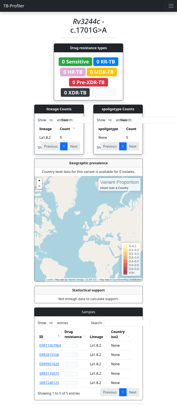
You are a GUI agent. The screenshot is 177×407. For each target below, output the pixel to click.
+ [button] (39, 180)
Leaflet (49, 279)
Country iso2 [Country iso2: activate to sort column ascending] (122, 334)
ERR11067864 (50, 345)
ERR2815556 (49, 354)
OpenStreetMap (120, 279)
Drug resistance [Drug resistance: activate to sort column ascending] (73, 334)
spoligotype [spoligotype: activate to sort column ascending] (108, 129)
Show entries (53, 120)
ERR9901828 (49, 364)
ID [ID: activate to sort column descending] (41, 336)
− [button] (39, 186)
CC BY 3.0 (90, 279)
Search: (91, 120)
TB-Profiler (13, 6)
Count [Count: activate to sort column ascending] (65, 129)
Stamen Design (76, 279)
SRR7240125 (49, 382)
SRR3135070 (49, 373)
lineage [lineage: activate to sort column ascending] (45, 129)
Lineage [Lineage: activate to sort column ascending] (101, 336)
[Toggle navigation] (171, 6)
